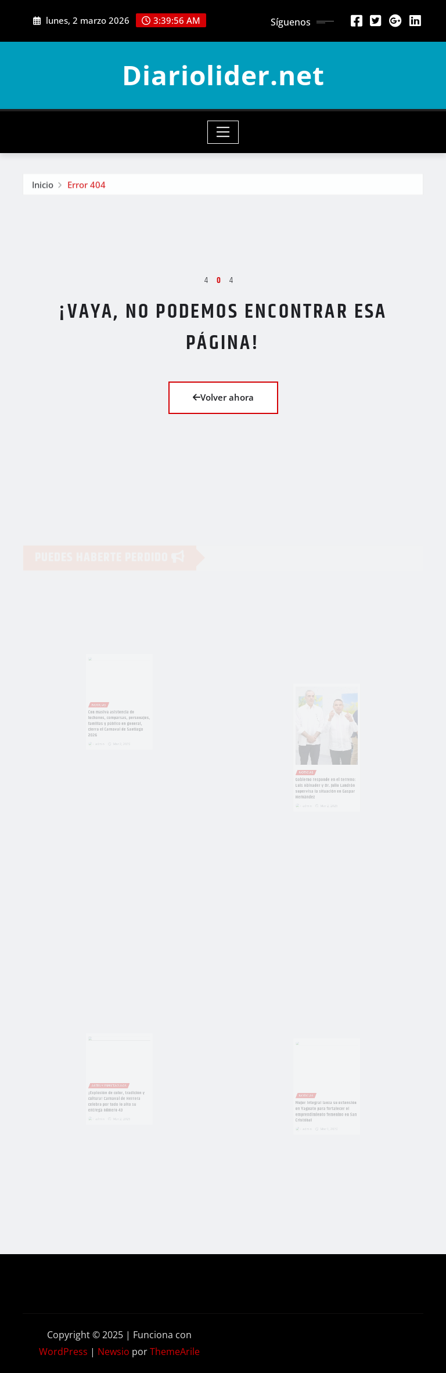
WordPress (63, 1351)
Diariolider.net (223, 75)
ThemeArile (175, 1351)
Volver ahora (223, 397)
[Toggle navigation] (223, 132)
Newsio (114, 1351)
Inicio (42, 186)
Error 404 (86, 186)
